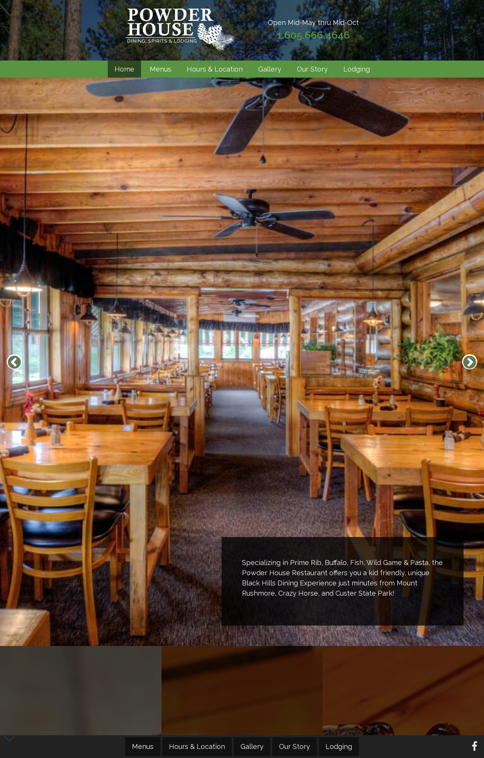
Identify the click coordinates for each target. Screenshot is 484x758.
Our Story (312, 69)
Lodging (356, 69)
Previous (14, 361)
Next (469, 361)
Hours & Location (215, 69)
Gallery (269, 69)
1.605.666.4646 (313, 35)
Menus (160, 69)
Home (124, 69)
